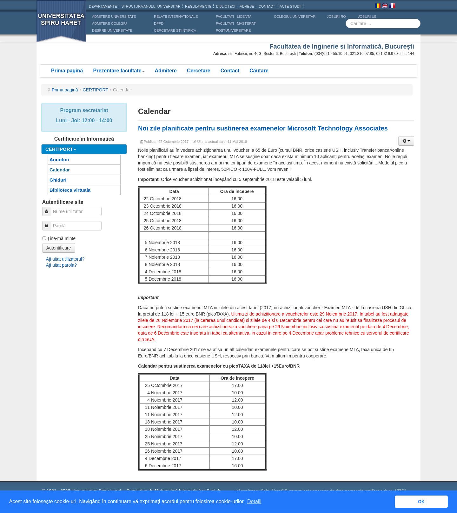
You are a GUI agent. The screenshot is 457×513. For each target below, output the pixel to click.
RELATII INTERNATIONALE (176, 16)
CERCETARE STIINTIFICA (175, 30)
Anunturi (59, 159)
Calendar (60, 169)
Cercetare (198, 70)
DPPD (159, 23)
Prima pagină (67, 70)
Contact (230, 70)
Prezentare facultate (118, 70)
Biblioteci (225, 6)
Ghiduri (58, 180)
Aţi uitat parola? (61, 265)
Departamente (103, 6)
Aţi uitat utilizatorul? (65, 259)
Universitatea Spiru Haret (61, 25)
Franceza (392, 6)
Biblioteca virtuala (70, 190)
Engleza (385, 6)
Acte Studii (290, 6)
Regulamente (198, 6)
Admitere (166, 70)
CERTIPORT (95, 89)
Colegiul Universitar (294, 16)
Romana (378, 6)
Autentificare (58, 247)
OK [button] (421, 501)
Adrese (247, 6)
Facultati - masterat (236, 23)
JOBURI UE (367, 16)
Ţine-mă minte (61, 238)
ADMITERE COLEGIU (109, 23)
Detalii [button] (254, 501)
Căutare (258, 70)
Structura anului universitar (151, 6)
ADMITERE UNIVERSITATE (114, 16)
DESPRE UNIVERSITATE (112, 30)
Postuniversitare (233, 30)
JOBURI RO (336, 16)
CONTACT (267, 6)
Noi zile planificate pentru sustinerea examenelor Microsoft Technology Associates (263, 128)
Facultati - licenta (233, 16)
